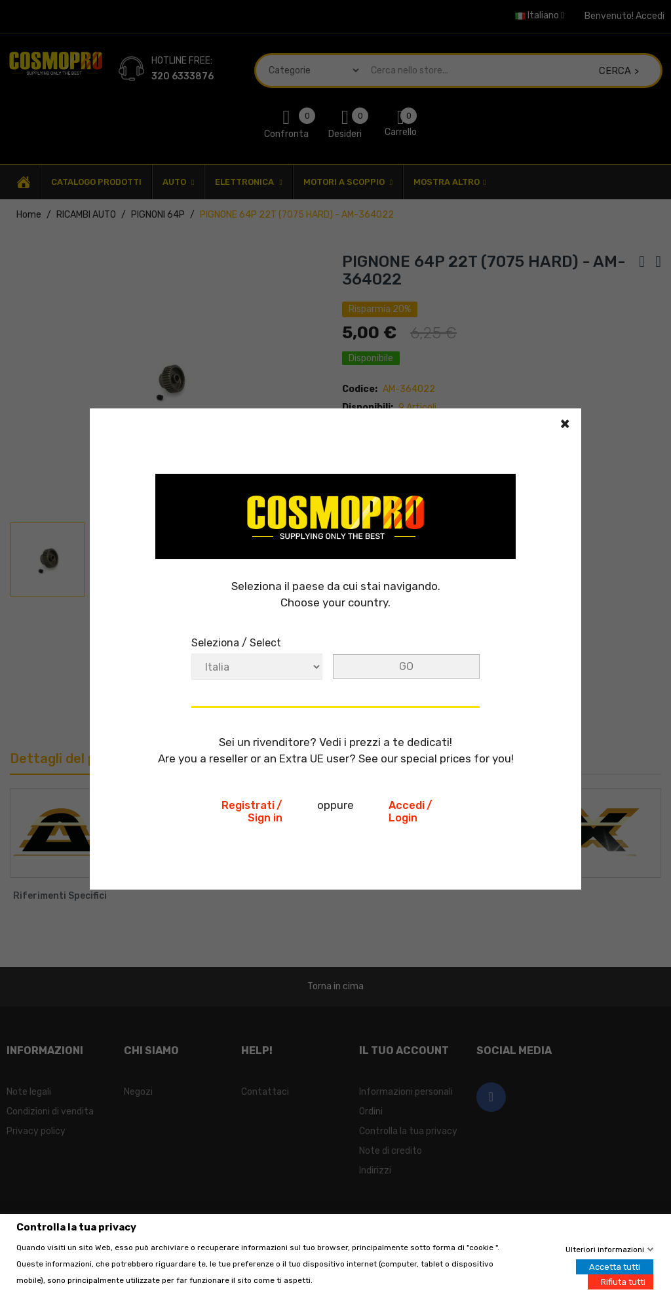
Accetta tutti (614, 1266)
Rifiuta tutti (623, 1281)
